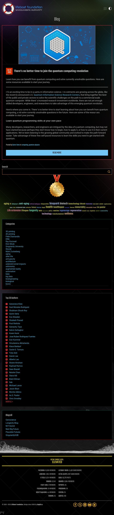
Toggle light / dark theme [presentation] (110, 8)
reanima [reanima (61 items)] (56, 211)
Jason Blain (14, 389)
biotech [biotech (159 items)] (64, 203)
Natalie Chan (14, 372)
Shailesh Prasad (16, 320)
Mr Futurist (10, 426)
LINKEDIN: (42, 474)
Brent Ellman (14, 379)
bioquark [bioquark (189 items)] (54, 203)
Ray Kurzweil (11, 241)
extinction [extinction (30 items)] (28, 207)
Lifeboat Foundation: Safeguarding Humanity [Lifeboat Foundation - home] (51, 8)
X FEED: (42, 477)
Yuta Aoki (13, 353)
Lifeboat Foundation (17, 504)
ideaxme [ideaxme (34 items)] (72, 207)
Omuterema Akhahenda (19, 343)
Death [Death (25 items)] (14, 207)
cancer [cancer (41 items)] (101, 204)
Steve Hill (13, 376)
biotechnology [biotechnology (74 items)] (73, 204)
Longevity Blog (12, 423)
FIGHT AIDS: (44, 485)
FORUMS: (51, 496)
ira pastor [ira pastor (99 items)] (101, 207)
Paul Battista (14, 323)
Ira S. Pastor (14, 395)
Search (109, 172)
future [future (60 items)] (34, 207)
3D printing (10, 231)
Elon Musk (10, 244)
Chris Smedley (15, 398)
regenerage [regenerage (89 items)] (65, 210)
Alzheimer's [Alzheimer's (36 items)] (15, 204)
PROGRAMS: (62, 488)
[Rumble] (94, 505)
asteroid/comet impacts (16, 264)
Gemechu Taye (15, 327)
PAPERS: (61, 492)
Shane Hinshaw (15, 363)
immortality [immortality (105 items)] (80, 207)
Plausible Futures (13, 432)
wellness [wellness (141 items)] (68, 213)
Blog (57, 19)
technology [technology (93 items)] (47, 214)
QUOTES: (61, 496)
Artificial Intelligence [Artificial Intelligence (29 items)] (35, 204)
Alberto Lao (14, 359)
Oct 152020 (9, 71)
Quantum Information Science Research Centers (57, 95)
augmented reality (13, 269)
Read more (57, 153)
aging (8, 254)
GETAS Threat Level (57, 461)
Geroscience (11, 420)
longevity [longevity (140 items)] (33, 210)
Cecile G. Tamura (16, 349)
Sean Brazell (14, 369)
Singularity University (14, 246)
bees (8, 274)
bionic (8, 284)
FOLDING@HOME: (42, 488)
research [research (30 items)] (84, 211)
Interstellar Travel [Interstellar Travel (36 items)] (91, 207)
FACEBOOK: (41, 470)
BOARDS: (61, 481)
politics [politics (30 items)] (50, 211)
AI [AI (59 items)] (10, 204)
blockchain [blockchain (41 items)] (89, 204)
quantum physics (34, 144)
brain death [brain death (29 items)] (96, 204)
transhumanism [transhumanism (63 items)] (58, 214)
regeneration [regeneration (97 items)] (75, 210)
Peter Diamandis (13, 236)
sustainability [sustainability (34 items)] (104, 211)
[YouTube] (90, 505)
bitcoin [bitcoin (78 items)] (82, 204)
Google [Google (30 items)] (43, 207)
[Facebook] (75, 505)
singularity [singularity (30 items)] (92, 211)
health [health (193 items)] (49, 207)
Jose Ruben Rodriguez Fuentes (22, 336)
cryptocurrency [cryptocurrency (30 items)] (107, 204)
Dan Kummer (14, 340)
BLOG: (60, 477)
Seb (10, 382)
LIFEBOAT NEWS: (64, 470)
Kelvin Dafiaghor (16, 330)
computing (25, 144)
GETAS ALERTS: (63, 474)
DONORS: (49, 481)
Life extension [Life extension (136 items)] (14, 210)
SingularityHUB (12, 435)
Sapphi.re (40, 504)
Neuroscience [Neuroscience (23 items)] (45, 211)
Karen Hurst (14, 333)
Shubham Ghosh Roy (18, 310)
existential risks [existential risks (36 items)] (20, 207)
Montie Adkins (15, 392)
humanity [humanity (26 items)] (67, 207)
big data (9, 276)
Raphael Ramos (16, 366)
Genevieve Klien (15, 304)
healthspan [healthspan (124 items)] (58, 207)
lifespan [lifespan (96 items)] (25, 210)
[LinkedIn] (85, 505)
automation (10, 271)
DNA (7, 239)
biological (10, 281)
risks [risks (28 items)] (88, 211)
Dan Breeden (14, 317)
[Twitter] (80, 505)
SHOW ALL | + (9, 401)
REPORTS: (62, 485)
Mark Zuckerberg (13, 251)
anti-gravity (10, 259)
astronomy (10, 266)
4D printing (10, 234)
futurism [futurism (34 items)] (39, 207)
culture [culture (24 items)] (11, 207)
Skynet (8, 249)
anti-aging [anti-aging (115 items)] (24, 203)
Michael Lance (15, 385)
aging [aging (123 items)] (6, 203)
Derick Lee (13, 356)
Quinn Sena (16, 144)
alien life (9, 256)
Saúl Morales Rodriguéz (19, 307)
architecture (11, 261)
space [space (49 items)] (98, 211)
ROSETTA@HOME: (41, 492)
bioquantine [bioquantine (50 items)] (45, 204)
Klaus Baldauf (15, 346)
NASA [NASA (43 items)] (40, 211)
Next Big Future (12, 429)
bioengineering (12, 279)
